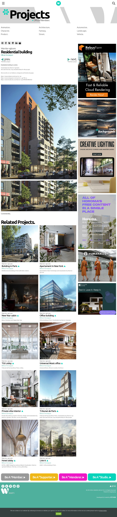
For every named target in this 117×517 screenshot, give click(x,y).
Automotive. (82, 27)
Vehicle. (80, 34)
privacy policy (103, 510)
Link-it (44, 460)
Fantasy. (42, 31)
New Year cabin (10, 315)
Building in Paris (11, 266)
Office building (48, 315)
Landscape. (82, 31)
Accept (58, 513)
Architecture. (44, 27)
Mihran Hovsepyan (7, 55)
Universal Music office (51, 363)
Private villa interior (12, 411)
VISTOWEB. (113, 497)
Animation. (5, 27)
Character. (5, 31)
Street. (42, 34)
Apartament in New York (53, 266)
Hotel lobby (9, 460)
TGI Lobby (8, 363)
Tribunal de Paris (49, 411)
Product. (4, 34)
